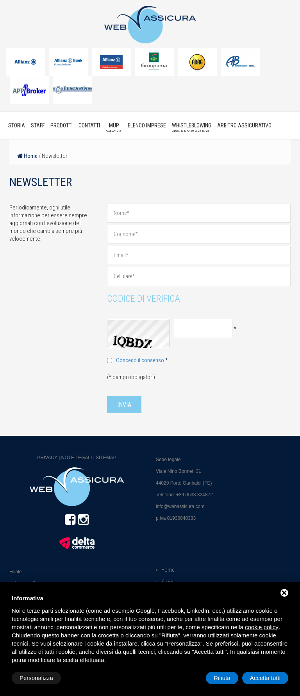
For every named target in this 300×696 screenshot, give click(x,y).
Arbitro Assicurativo (244, 125)
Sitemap (106, 457)
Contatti (89, 125)
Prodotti (61, 125)
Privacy (47, 457)
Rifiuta (222, 678)
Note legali (76, 457)
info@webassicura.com (180, 506)
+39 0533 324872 (194, 494)
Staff (38, 125)
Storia (16, 125)
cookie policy (262, 627)
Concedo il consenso (140, 360)
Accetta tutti (265, 678)
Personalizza (36, 678)
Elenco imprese (147, 125)
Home (27, 155)
